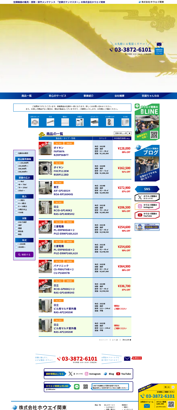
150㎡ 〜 (21, 110)
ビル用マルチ (111, 49)
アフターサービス (112, 340)
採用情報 (149, 340)
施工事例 (160, 336)
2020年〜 (21, 167)
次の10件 (125, 268)
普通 (20, 148)
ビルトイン (98, 49)
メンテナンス (128, 338)
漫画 (158, 345)
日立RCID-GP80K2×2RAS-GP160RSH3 (64, 217)
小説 (158, 347)
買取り (125, 336)
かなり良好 (22, 142)
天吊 (59, 49)
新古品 (20, 151)
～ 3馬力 (21, 120)
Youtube (160, 340)
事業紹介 (88, 24)
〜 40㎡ (21, 101)
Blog (108, 302)
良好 (20, 145)
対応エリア (110, 347)
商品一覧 (27, 24)
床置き (85, 49)
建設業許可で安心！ (130, 349)
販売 (125, 340)
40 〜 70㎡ (22, 104)
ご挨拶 (148, 336)
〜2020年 (21, 164)
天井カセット (45, 49)
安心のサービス (57, 24)
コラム (159, 338)
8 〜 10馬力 (22, 126)
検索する (24, 174)
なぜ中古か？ (110, 336)
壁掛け (72, 49)
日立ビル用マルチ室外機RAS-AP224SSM (65, 237)
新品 (20, 154)
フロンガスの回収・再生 (131, 347)
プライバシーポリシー (132, 353)
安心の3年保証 (111, 342)
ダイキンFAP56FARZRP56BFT (61, 79)
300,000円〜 (23, 91)
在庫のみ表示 (23, 73)
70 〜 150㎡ (22, 107)
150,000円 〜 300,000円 (23, 87)
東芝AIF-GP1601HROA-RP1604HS (63, 119)
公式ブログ (161, 342)
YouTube (123, 302)
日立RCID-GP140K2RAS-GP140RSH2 (64, 138)
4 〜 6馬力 (22, 123)
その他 (125, 49)
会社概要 (119, 24)
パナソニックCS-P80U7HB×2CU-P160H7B (64, 197)
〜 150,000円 (23, 82)
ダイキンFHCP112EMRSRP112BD (61, 99)
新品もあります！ (129, 342)
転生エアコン (110, 345)
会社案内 (149, 338)
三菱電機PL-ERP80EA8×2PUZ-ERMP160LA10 (66, 158)
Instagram (93, 302)
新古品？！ (127, 345)
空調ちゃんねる (150, 24)
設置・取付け (110, 338)
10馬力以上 (22, 129)
